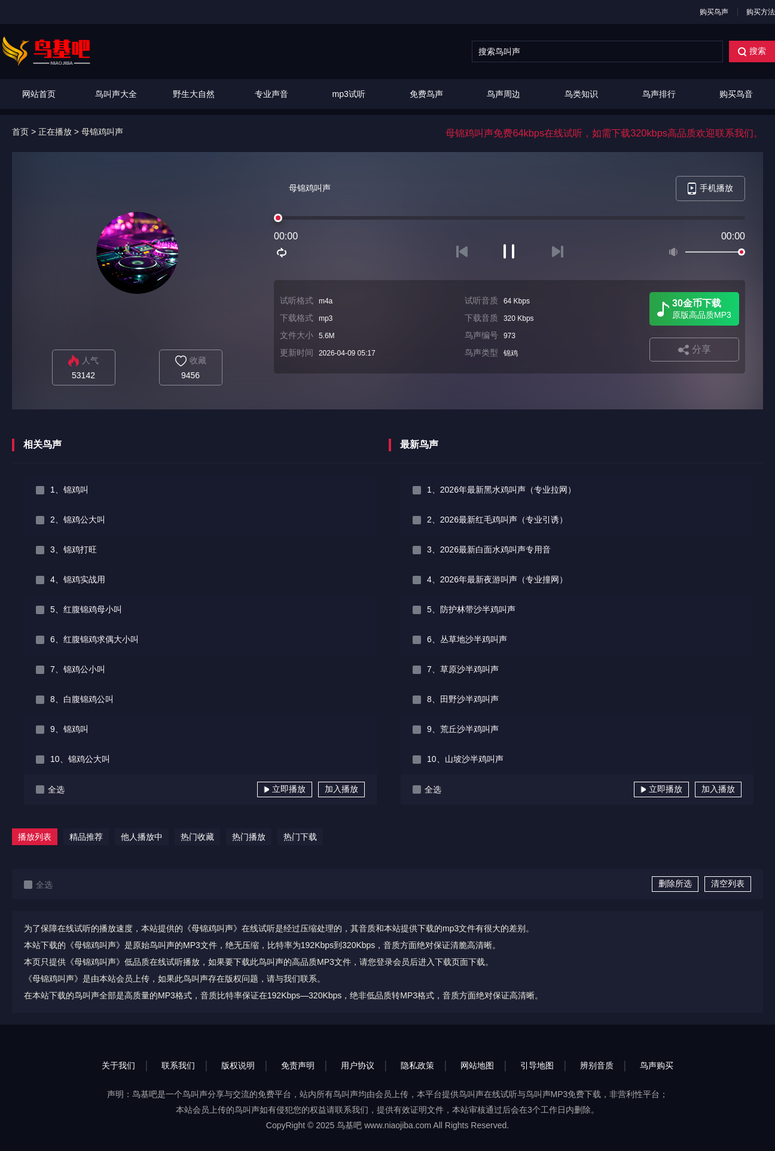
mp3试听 (348, 94)
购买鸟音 (736, 94)
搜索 (752, 51)
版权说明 (238, 1065)
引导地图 (537, 1065)
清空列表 (728, 883)
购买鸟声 (714, 12)
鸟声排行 (659, 94)
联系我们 (178, 1065)
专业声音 (271, 94)
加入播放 (341, 789)
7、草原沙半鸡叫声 (463, 669)
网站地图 (477, 1065)
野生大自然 (194, 94)
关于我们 (118, 1065)
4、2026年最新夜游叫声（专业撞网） (497, 579)
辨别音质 (597, 1065)
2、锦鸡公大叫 (77, 519)
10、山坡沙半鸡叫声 (465, 759)
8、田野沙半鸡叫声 (463, 699)
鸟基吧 (349, 1125)
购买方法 (760, 12)
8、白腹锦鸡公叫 (82, 699)
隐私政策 (417, 1065)
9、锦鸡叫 (69, 729)
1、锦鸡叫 (69, 489)
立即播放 (285, 789)
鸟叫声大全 (116, 94)
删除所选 (675, 883)
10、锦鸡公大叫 (80, 759)
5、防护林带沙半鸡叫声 (471, 609)
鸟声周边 (503, 94)
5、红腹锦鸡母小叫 (86, 609)
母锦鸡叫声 (102, 131)
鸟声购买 (656, 1065)
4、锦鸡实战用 (77, 579)
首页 (20, 131)
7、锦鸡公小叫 (77, 669)
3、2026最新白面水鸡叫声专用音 (489, 549)
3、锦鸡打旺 (73, 549)
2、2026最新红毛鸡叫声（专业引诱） (497, 519)
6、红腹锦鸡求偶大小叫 (94, 639)
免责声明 (298, 1065)
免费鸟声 (426, 94)
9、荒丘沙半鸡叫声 (463, 729)
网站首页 (39, 94)
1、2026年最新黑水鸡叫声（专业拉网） (501, 489)
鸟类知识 (581, 94)
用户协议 (357, 1065)
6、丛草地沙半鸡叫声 (467, 639)
